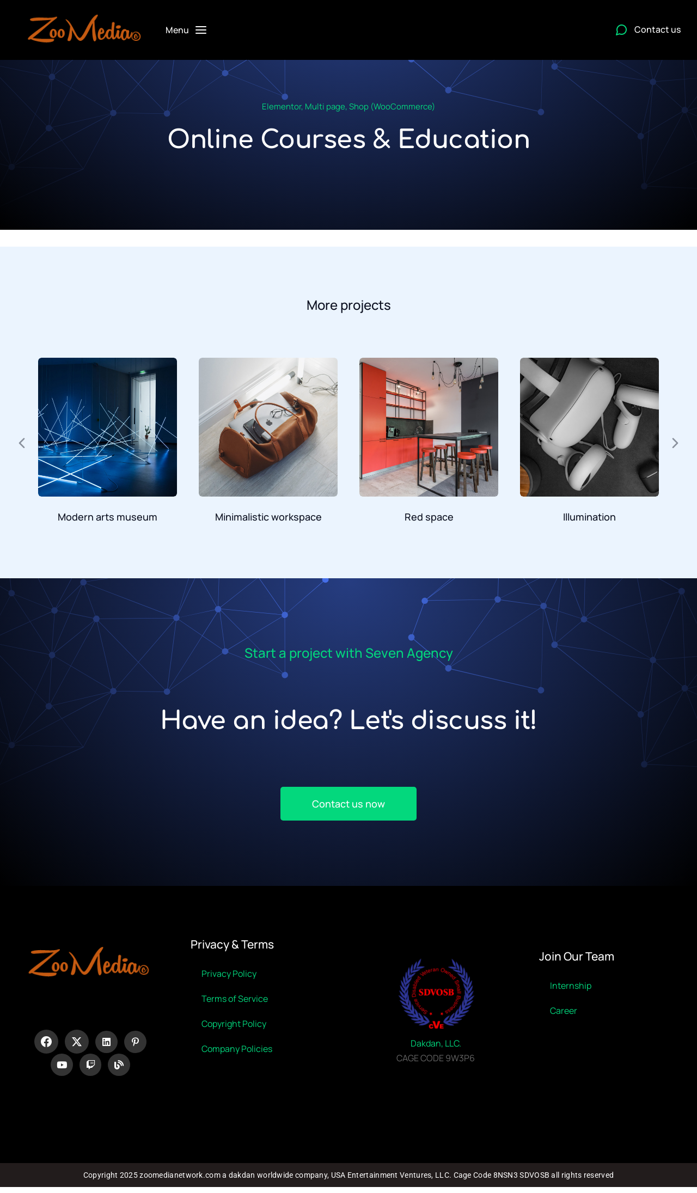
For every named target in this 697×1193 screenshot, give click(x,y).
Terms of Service (234, 1002)
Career (563, 1014)
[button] (21, 443)
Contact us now (348, 803)
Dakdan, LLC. (436, 1047)
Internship (570, 989)
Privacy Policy (228, 977)
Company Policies (236, 1052)
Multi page (325, 106)
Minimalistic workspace (268, 516)
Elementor (281, 106)
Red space (429, 516)
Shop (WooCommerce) (392, 106)
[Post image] (107, 427)
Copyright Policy (233, 1027)
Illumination (589, 516)
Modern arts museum (107, 516)
